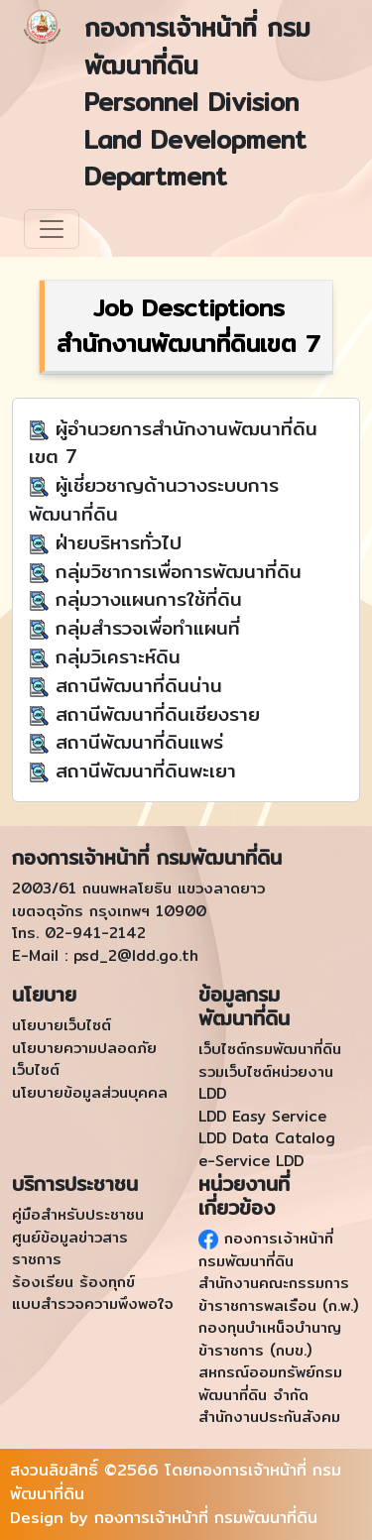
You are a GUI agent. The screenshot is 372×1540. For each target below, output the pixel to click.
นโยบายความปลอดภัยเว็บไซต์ (84, 1059)
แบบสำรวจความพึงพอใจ (93, 1303)
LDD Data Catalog (266, 1137)
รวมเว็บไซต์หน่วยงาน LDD (265, 1083)
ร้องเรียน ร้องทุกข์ (73, 1281)
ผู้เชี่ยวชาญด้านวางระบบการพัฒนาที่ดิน (154, 499)
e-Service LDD (251, 1160)
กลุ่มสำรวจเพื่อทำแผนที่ (144, 628)
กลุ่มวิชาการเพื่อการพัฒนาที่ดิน (175, 571)
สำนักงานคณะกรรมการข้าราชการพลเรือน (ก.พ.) (278, 1294)
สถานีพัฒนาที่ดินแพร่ (136, 742)
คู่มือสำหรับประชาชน (78, 1214)
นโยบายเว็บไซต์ (61, 1024)
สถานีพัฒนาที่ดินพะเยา (142, 770)
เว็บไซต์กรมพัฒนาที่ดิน (269, 1048)
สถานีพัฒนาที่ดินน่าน (135, 685)
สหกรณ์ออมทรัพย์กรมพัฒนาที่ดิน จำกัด (270, 1383)
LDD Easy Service (262, 1116)
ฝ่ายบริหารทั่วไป (115, 542)
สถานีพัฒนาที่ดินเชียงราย (154, 714)
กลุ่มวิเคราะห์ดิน (115, 656)
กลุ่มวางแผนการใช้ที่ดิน (145, 599)
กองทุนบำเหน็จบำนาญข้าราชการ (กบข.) (269, 1339)
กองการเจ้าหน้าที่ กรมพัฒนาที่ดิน (265, 1249)
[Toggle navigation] (51, 229)
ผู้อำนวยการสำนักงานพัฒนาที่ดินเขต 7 (173, 443)
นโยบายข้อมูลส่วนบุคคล (90, 1092)
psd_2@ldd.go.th (135, 955)
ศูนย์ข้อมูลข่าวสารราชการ (70, 1248)
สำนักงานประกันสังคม (269, 1416)
